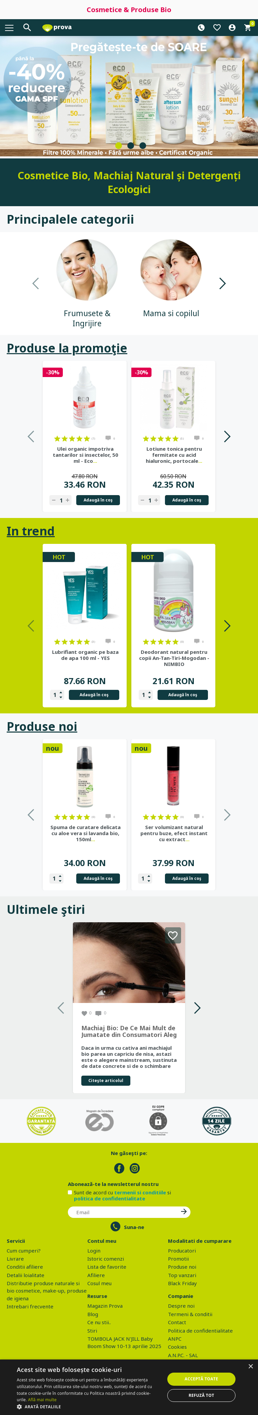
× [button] (250, 1366)
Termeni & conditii (190, 1314)
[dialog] (129, 1387)
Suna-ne (134, 1227)
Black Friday (182, 1283)
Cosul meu (99, 1283)
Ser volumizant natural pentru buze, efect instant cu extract (174, 833)
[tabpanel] (129, 96)
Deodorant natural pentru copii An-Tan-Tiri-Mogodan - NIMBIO (174, 658)
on (57, 439)
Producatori (182, 1250)
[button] (89, 1406)
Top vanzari (182, 1275)
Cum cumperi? (24, 1250)
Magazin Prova (105, 1305)
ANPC (174, 1338)
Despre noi (181, 1305)
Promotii (178, 1258)
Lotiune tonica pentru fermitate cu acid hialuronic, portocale (174, 455)
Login (93, 1250)
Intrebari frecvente (30, 1306)
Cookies (177, 1346)
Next (222, 283)
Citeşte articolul (105, 1080)
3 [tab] (142, 145)
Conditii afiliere (25, 1266)
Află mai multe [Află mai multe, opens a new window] (42, 1400)
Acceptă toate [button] (201, 1379)
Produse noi (42, 726)
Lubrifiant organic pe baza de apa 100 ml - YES (85, 655)
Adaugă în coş (98, 500)
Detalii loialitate (25, 1275)
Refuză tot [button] (201, 1395)
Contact (177, 1322)
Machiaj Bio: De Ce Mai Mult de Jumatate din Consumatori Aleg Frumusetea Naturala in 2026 (129, 1032)
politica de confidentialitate (109, 1198)
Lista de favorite (106, 1266)
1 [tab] (118, 145)
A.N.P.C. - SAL (183, 1355)
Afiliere (96, 1275)
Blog (92, 1314)
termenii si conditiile (140, 1192)
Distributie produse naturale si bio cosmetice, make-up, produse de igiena (47, 1291)
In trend (31, 531)
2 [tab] (130, 145)
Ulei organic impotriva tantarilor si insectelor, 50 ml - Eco (85, 455)
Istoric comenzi (105, 1258)
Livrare (15, 1258)
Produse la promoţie (67, 348)
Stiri (92, 1330)
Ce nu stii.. (99, 1322)
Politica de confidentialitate (200, 1330)
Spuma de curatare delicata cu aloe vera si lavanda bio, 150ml (85, 833)
